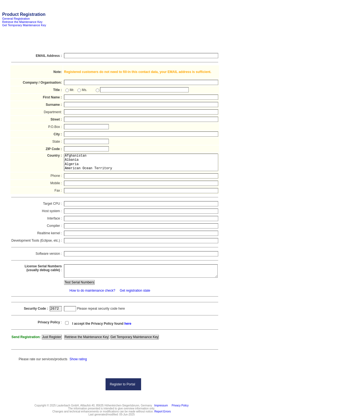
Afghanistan (141, 156)
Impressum (160, 405)
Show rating (78, 359)
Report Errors (162, 411)
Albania (141, 160)
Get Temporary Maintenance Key (24, 25)
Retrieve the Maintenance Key (22, 22)
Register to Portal (122, 384)
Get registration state (135, 290)
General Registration (16, 18)
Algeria (141, 164)
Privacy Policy (179, 405)
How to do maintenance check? (92, 290)
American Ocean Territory (141, 168)
